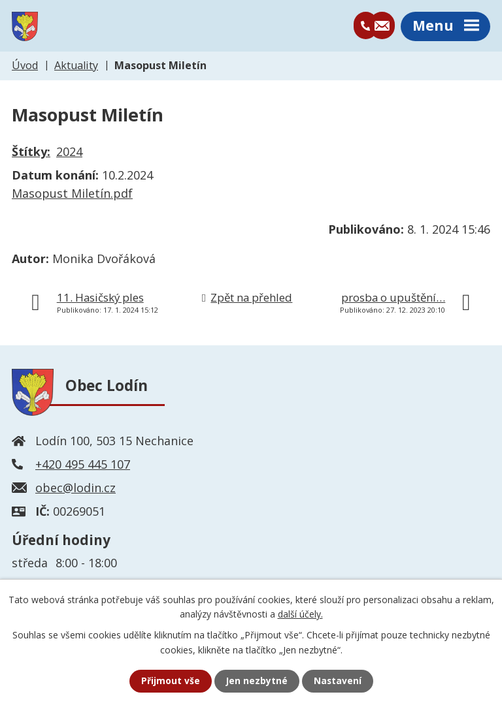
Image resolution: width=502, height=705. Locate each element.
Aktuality (76, 66)
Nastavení (338, 681)
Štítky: (31, 153)
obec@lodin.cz (75, 489)
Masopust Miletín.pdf (72, 195)
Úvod (25, 66)
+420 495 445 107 (82, 465)
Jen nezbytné (257, 681)
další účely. (300, 613)
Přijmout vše (170, 681)
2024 (69, 153)
